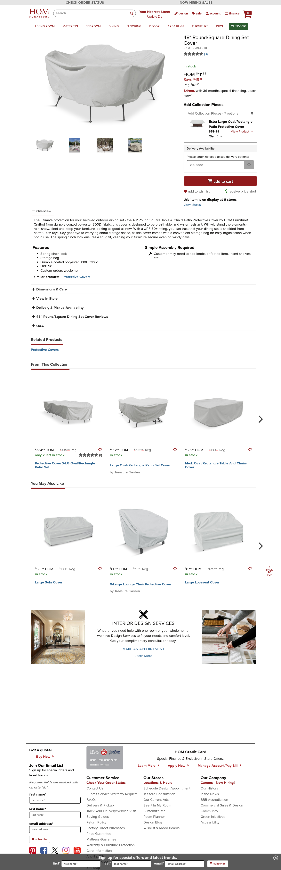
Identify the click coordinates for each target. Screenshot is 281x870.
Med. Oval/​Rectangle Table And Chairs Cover (216, 465)
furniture (200, 26)
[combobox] (90, 13)
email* (179, 863)
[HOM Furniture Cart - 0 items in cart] (247, 13)
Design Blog (152, 822)
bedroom (93, 26)
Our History (209, 788)
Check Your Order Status (106, 782)
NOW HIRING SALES (196, 2)
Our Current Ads (156, 799)
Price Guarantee (98, 833)
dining (113, 26)
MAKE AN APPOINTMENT (144, 649)
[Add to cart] (220, 181)
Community (209, 811)
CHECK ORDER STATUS (85, 2)
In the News (210, 794)
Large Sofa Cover (48, 582)
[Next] (260, 417)
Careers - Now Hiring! (218, 782)
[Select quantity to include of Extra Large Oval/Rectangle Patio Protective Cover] (219, 136)
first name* (37, 794)
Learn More (143, 655)
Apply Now (176, 765)
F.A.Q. (91, 799)
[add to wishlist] (197, 191)
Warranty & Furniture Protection (110, 845)
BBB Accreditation (214, 799)
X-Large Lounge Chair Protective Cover (140, 584)
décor (154, 26)
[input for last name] (131, 863)
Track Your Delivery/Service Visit (111, 811)
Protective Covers (76, 276)
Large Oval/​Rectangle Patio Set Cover (140, 465)
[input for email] (184, 863)
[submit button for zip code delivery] (249, 164)
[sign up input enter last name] (55, 815)
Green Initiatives (213, 816)
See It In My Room (157, 805)
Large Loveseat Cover (202, 582)
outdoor (238, 26)
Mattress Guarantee (101, 839)
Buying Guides (97, 816)
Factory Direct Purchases (105, 828)
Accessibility (210, 822)
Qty (211, 136)
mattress (70, 26)
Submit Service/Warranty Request (111, 794)
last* (127, 863)
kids (219, 26)
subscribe (218, 864)
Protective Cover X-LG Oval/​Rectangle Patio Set (65, 465)
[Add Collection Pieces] (220, 113)
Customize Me (154, 811)
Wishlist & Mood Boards (161, 828)
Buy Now (43, 756)
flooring (133, 26)
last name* (37, 809)
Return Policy (96, 822)
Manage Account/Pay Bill (218, 765)
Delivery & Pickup (100, 805)
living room (45, 26)
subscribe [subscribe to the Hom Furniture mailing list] (39, 839)
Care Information (99, 850)
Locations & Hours (157, 782)
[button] (154, 14)
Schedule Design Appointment (166, 788)
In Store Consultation (159, 794)
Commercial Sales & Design (222, 805)
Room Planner (154, 816)
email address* (41, 823)
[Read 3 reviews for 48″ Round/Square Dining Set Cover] (220, 53)
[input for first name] (81, 863)
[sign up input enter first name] (55, 800)
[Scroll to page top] (269, 571)
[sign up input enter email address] (55, 829)
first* (77, 863)
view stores (192, 204)
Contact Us (94, 788)
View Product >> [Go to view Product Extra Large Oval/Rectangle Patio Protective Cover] (242, 131)
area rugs (175, 26)
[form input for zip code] (215, 164)
